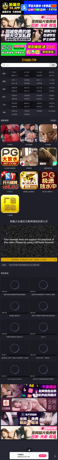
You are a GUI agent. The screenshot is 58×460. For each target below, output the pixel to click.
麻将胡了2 (14, 75)
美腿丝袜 (14, 99)
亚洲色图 (27, 95)
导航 (4, 112)
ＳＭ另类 (52, 83)
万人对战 (39, 72)
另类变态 (52, 91)
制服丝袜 (14, 91)
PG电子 (14, 72)
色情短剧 (27, 114)
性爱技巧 (52, 106)
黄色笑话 (39, 106)
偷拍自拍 (27, 88)
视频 (4, 81)
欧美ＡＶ (39, 80)
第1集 (4, 265)
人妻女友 (39, 103)
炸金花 (27, 75)
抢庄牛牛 (52, 75)
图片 (4, 97)
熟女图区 (39, 99)
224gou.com (29, 60)
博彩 (4, 73)
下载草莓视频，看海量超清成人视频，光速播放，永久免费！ (33, 259)
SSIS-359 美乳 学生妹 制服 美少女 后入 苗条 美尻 (24, 265)
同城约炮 (14, 111)
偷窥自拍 (14, 95)
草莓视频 (39, 111)
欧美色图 (39, 95)
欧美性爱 (52, 88)
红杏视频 (14, 114)
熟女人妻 (14, 83)
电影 (4, 89)
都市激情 (14, 103)
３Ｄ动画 (52, 80)
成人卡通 (39, 88)
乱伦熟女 (39, 91)
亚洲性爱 (14, 88)
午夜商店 (27, 111)
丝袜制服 (27, 83)
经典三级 (27, 91)
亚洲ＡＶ (14, 80)
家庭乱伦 (27, 103)
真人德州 (27, 72)
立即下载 (42, 456)
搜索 (53, 65)
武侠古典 (52, 103)
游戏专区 (52, 72)
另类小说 (27, 106)
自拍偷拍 (27, 80)
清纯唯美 (27, 99)
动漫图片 (52, 95)
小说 (4, 105)
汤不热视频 (51, 111)
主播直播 (39, 83)
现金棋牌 (39, 75)
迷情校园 (14, 106)
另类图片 (52, 99)
